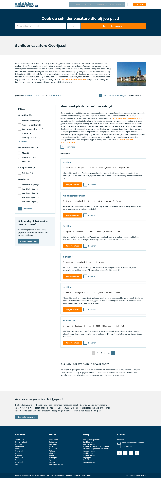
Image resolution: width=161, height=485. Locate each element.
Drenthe (18, 466)
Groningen (19, 464)
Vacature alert (89, 457)
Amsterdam (53, 446)
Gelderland (19, 453)
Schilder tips (88, 460)
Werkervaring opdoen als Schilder (96, 455)
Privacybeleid (40, 482)
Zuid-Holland (20, 446)
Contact (121, 441)
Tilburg (52, 457)
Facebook (119, 459)
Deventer (82, 79)
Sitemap (77, 482)
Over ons (120, 446)
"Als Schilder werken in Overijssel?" (127, 118)
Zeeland (18, 471)
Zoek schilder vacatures (131, 26)
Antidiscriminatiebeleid (56, 482)
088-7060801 (127, 453)
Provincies (20, 441)
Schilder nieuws (89, 462)
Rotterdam (53, 449)
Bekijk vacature (72, 185)
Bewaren (92, 185)
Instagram (137, 459)
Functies (88, 4)
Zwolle (74, 79)
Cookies (69, 482)
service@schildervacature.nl (133, 449)
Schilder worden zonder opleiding (96, 453)
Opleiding (102, 4)
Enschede (66, 79)
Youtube (125, 459)
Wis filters (27, 209)
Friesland (18, 462)
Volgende (113, 360)
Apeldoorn (53, 466)
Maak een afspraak (28, 241)
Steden (52, 441)
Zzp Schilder (88, 466)
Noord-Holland (21, 449)
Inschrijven (139, 4)
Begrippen (87, 464)
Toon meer (70, 147)
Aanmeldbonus (89, 469)
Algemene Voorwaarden (24, 482)
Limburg (18, 460)
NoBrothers (86, 482)
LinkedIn (131, 459)
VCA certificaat (89, 451)
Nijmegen (53, 464)
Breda (51, 462)
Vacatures (75, 4)
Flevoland (19, 469)
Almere (52, 460)
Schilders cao (88, 449)
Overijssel (19, 457)
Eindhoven (53, 455)
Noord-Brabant (21, 451)
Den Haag (53, 451)
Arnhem (52, 469)
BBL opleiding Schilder (91, 446)
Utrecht (18, 455)
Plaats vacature (118, 4)
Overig (86, 441)
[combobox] (58, 26)
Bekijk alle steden (56, 471)
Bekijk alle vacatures (27, 423)
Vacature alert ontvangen (115, 95)
